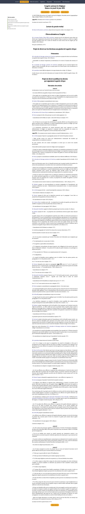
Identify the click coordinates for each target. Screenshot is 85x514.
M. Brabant (35, 184)
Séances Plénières (24, 1)
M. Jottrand (35, 319)
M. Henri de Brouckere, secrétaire (40, 30)
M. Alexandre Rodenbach (54, 396)
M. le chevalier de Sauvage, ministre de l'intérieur (44, 56)
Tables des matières (34, 1)
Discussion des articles (12, 28)
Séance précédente (45, 12)
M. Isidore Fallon (36, 101)
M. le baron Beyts (44, 112)
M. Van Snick (35, 112)
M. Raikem (47, 19)
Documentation (57, 1)
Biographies (49, 1)
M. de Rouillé (35, 294)
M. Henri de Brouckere (37, 350)
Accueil (17, 1)
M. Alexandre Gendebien (38, 209)
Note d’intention (66, 1)
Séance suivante (65, 12)
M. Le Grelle (35, 136)
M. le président (35, 70)
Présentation (10, 24)
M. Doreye (34, 115)
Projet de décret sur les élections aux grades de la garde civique (18, 22)
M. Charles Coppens (36, 377)
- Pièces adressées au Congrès (13, 20)
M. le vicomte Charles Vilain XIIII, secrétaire (43, 37)
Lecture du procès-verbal (12, 19)
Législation (42, 1)
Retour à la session (55, 12)
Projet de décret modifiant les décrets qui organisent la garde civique (18, 26)
